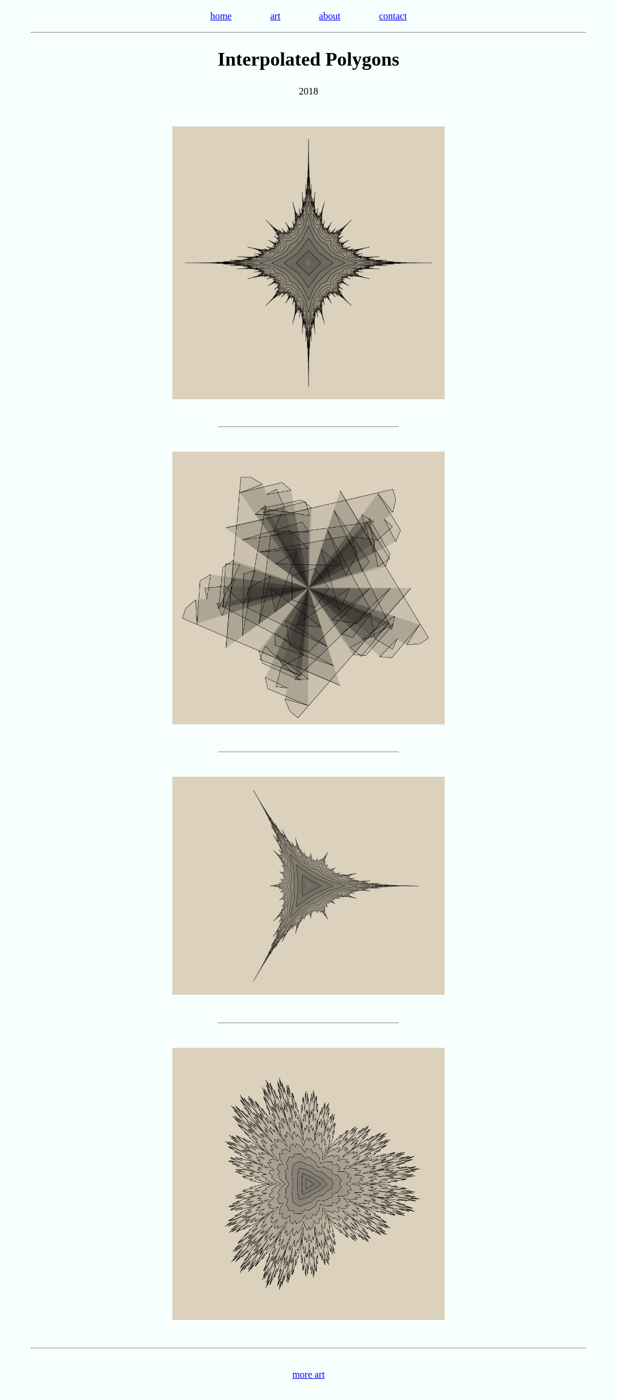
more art (308, 1374)
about (329, 16)
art (275, 16)
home (221, 16)
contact (393, 16)
